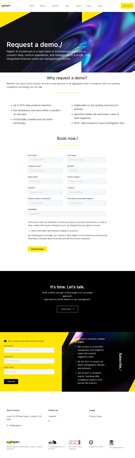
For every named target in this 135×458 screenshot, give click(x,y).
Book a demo (127, 6)
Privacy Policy (95, 416)
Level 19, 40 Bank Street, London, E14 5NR (24, 418)
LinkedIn (52, 416)
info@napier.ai (15, 425)
